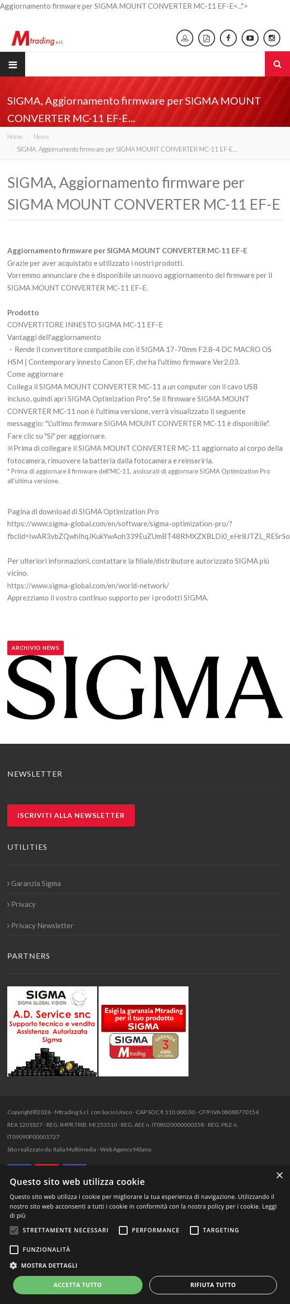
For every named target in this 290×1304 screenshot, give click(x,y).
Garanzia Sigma (34, 883)
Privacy (21, 904)
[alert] (145, 1235)
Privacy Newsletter (40, 925)
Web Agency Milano (125, 1149)
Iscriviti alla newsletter (71, 815)
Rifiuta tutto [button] (213, 1285)
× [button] (279, 1176)
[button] (145, 1265)
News (41, 136)
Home (15, 136)
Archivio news (35, 647)
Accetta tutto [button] (78, 1285)
